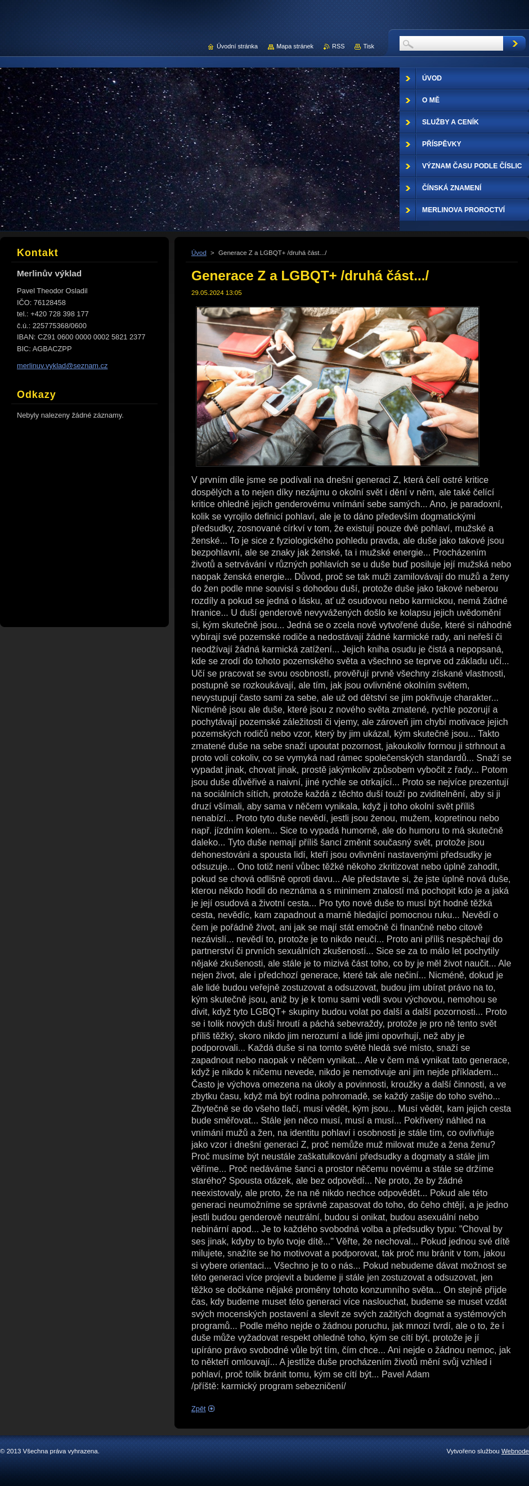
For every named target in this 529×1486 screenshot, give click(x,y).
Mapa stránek (294, 46)
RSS (338, 46)
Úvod (199, 252)
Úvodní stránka (237, 46)
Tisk (368, 46)
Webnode (515, 1451)
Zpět (198, 1408)
